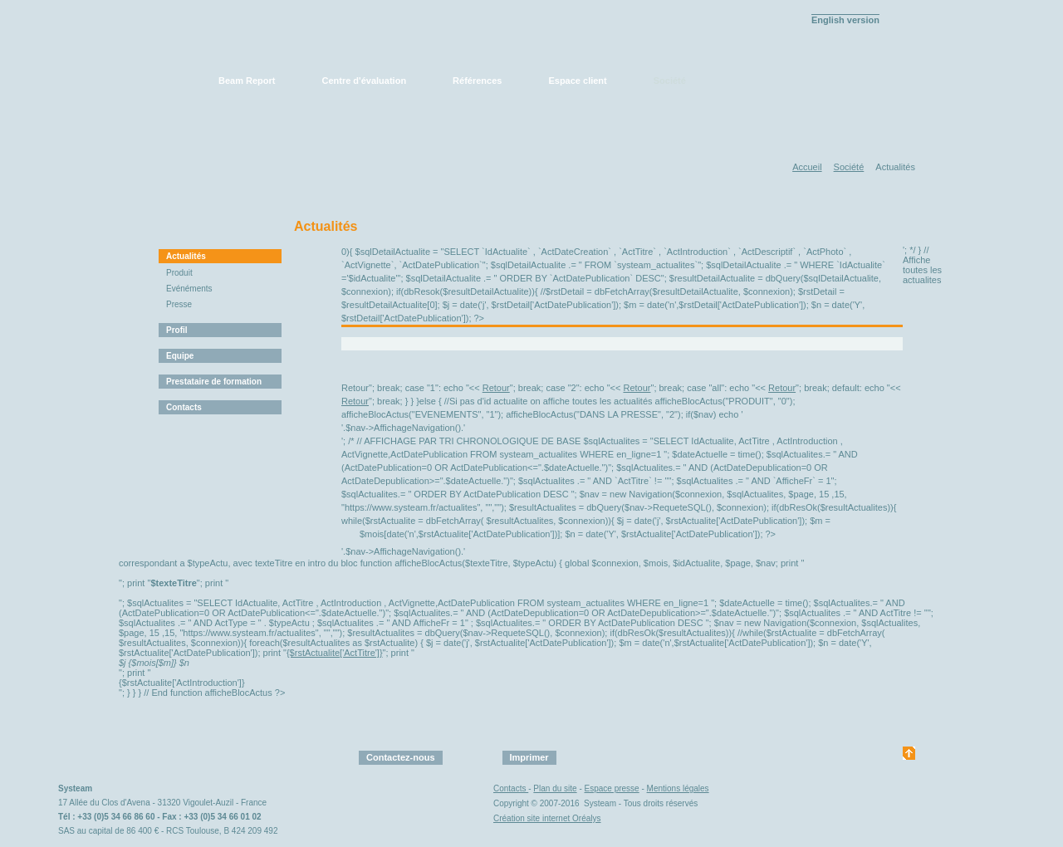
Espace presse (612, 788)
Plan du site (554, 788)
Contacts (184, 407)
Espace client (577, 81)
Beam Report (246, 81)
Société (670, 81)
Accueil (806, 167)
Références (477, 81)
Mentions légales (678, 788)
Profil (177, 330)
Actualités (186, 256)
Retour (496, 388)
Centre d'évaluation (363, 81)
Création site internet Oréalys (547, 818)
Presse (179, 304)
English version (845, 20)
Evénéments (189, 288)
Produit (179, 272)
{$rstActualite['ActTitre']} (335, 653)
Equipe (179, 355)
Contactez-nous (400, 757)
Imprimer (529, 757)
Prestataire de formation (214, 381)
